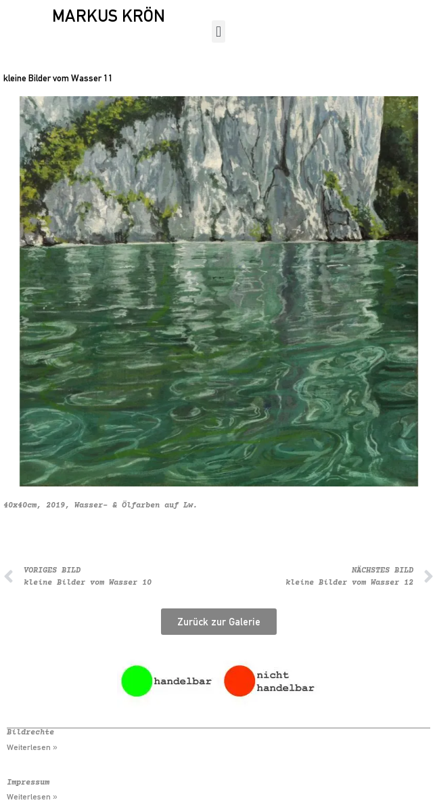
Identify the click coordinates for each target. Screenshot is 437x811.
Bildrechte (30, 732)
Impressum (28, 782)
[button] (218, 31)
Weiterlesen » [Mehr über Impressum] (32, 797)
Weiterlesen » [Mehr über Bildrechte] (32, 747)
